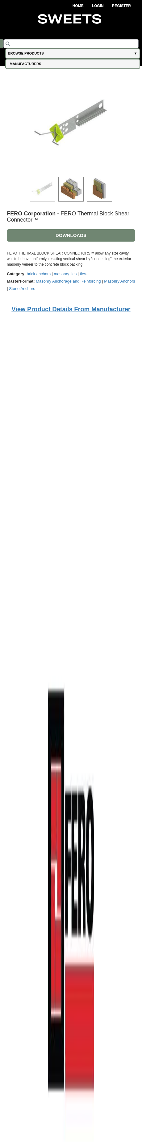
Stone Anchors (22, 288)
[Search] (71, 43)
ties (83, 273)
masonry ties (65, 273)
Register (121, 6)
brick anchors (39, 273)
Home (78, 6)
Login (98, 6)
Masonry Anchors (119, 281)
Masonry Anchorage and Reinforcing (68, 281)
